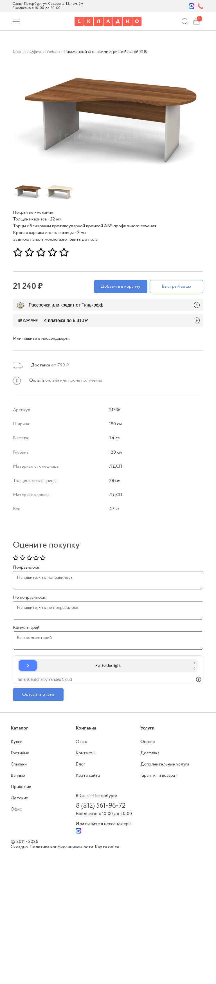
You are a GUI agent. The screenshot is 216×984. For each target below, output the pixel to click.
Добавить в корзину (120, 286)
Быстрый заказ (176, 286)
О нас (81, 741)
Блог (80, 764)
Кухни (16, 741)
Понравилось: (26, 567)
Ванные (18, 775)
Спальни (19, 764)
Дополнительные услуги (164, 764)
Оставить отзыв (38, 694)
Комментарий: (27, 627)
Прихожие (21, 786)
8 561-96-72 (100, 806)
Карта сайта (88, 775)
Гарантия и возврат (158, 775)
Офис (16, 809)
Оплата (147, 741)
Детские (19, 798)
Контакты (85, 753)
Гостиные (20, 753)
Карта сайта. (107, 847)
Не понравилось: (29, 597)
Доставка (149, 753)
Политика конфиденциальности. (62, 847)
